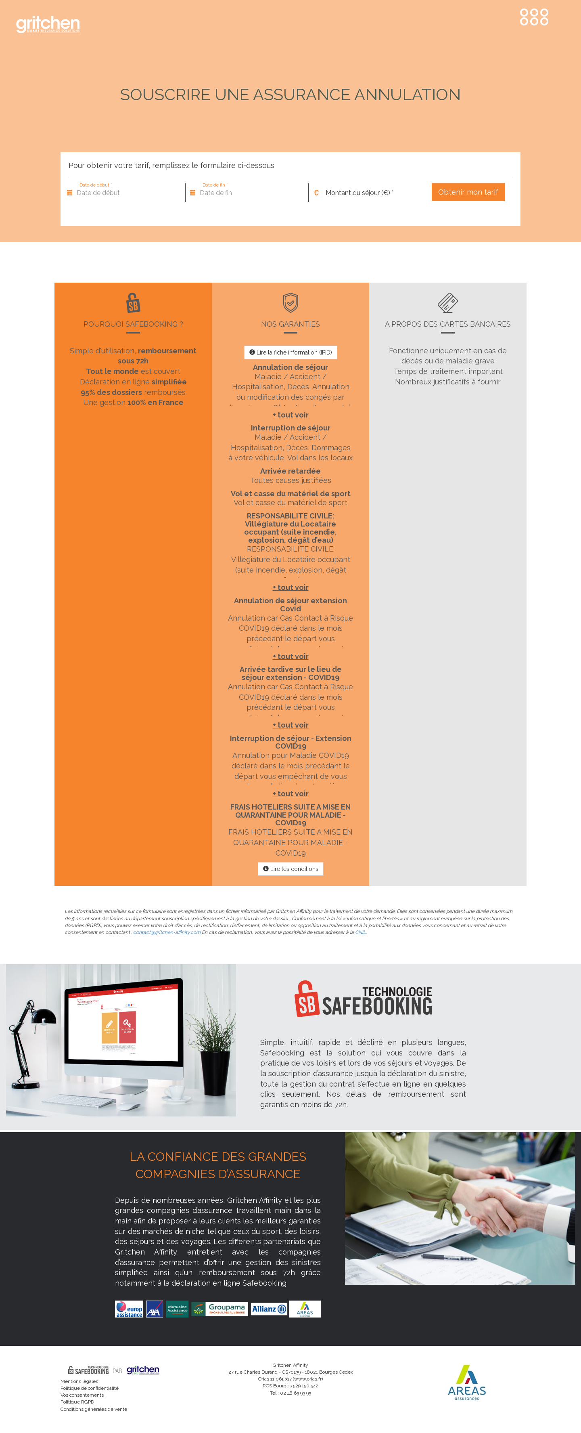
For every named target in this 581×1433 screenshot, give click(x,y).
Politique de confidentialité (90, 1388)
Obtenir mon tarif (468, 192)
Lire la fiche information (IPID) (290, 352)
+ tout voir (291, 415)
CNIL (360, 932)
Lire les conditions (290, 869)
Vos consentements (82, 1395)
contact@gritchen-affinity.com (167, 932)
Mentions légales (79, 1381)
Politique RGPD (77, 1402)
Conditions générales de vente (94, 1409)
